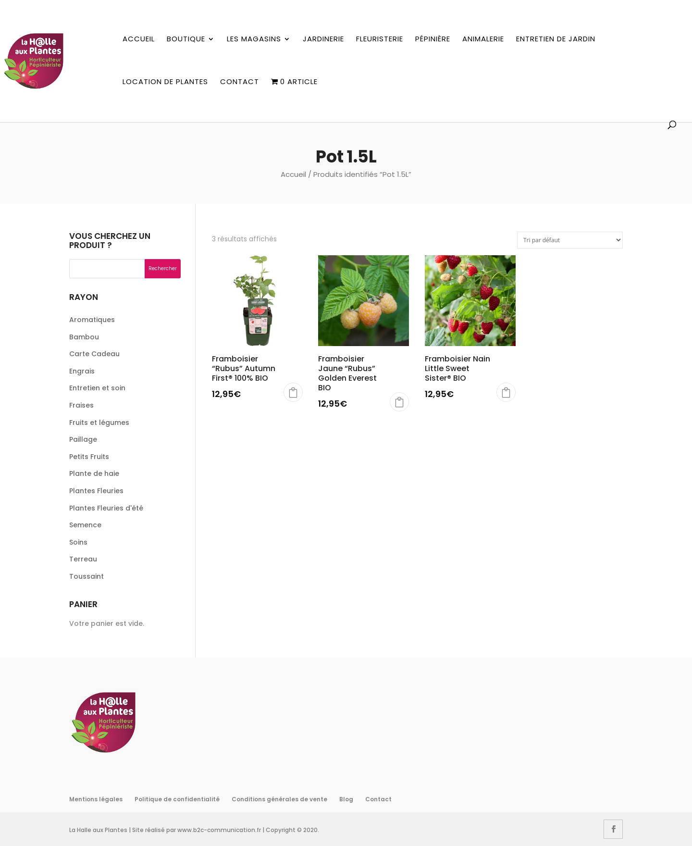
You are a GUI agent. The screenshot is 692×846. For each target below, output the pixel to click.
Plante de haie (94, 473)
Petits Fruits (89, 456)
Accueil (139, 39)
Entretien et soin (97, 388)
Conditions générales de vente (279, 799)
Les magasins (254, 39)
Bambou (84, 337)
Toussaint (86, 576)
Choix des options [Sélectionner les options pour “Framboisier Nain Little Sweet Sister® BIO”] (506, 392)
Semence (85, 525)
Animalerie (483, 39)
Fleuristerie (379, 39)
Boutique (186, 39)
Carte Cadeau (94, 354)
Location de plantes (165, 82)
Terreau (83, 559)
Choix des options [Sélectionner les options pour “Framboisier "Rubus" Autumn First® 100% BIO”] (293, 392)
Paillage (83, 439)
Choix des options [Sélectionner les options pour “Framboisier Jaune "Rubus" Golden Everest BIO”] (399, 401)
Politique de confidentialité (177, 799)
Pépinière (432, 39)
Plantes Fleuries (96, 491)
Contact (239, 82)
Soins (78, 542)
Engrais (82, 371)
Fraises (81, 405)
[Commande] (570, 240)
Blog (346, 799)
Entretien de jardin (555, 39)
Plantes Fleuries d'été (106, 508)
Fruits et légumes (99, 422)
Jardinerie (323, 39)
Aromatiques (92, 319)
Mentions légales (96, 799)
